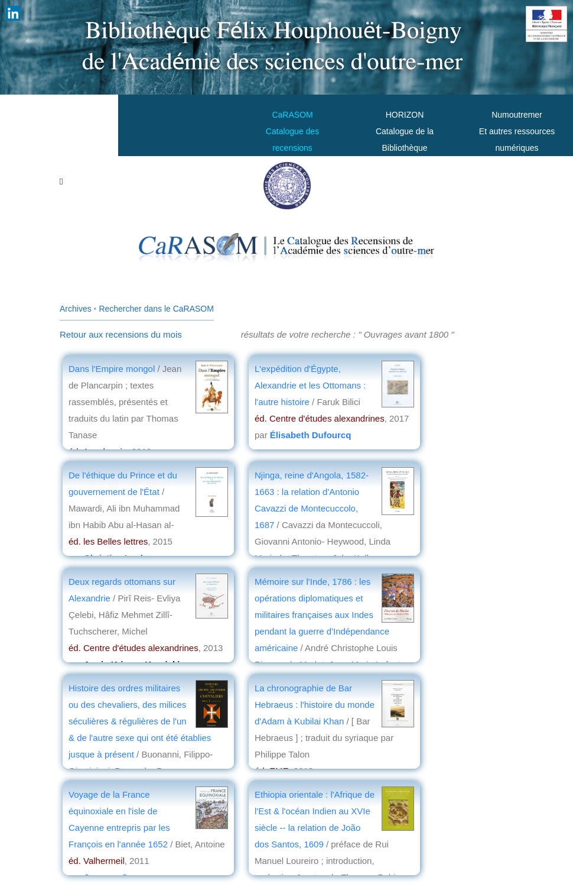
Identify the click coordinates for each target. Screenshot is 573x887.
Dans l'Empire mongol (112, 369)
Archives (76, 308)
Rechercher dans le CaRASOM (156, 308)
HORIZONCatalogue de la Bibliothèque (405, 131)
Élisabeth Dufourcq (310, 435)
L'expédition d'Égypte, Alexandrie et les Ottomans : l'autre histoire (310, 385)
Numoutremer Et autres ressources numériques (517, 131)
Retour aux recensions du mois (121, 334)
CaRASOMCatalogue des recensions (292, 131)
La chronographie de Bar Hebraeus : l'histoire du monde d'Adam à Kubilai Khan (315, 704)
